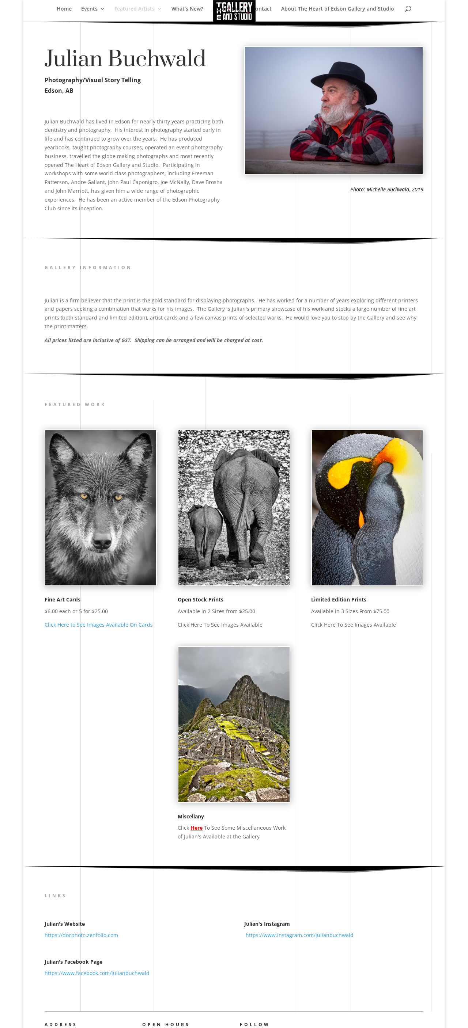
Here (196, 827)
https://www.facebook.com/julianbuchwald (97, 973)
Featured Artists (134, 9)
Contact (262, 9)
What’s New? (187, 9)
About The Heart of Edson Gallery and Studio (337, 9)
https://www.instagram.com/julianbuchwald (299, 935)
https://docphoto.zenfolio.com (81, 935)
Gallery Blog (227, 9)
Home (64, 9)
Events (89, 9)
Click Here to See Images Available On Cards (99, 624)
